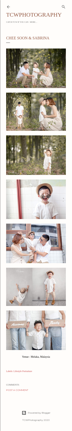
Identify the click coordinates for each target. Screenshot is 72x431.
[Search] (63, 6)
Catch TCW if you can (17, 22)
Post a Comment (17, 390)
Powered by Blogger (36, 413)
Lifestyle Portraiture (22, 371)
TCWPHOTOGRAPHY (34, 14)
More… (33, 22)
